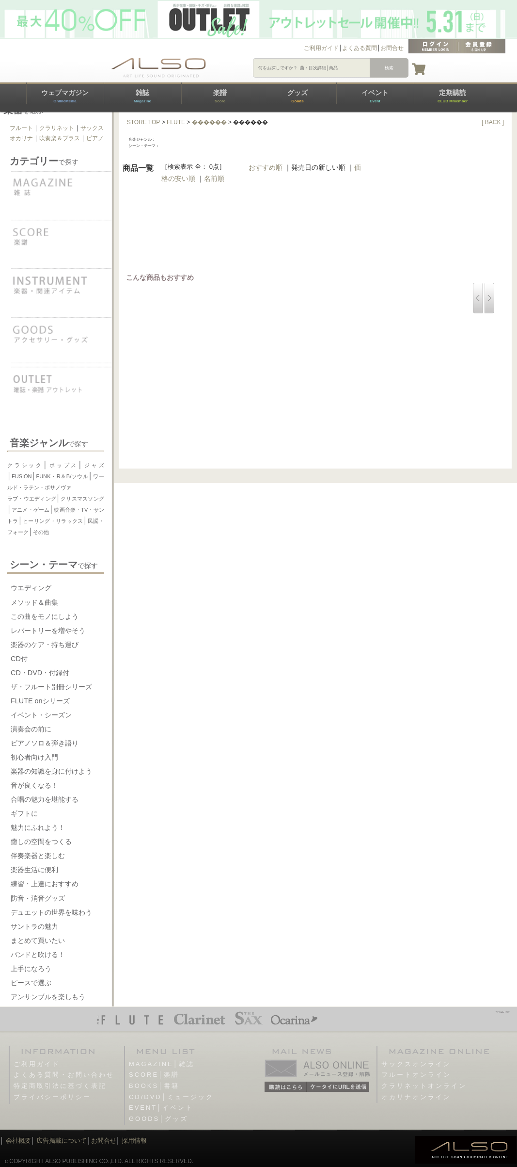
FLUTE (176, 122)
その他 (41, 532)
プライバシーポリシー (52, 1097)
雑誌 (142, 96)
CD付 (19, 659)
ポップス (62, 465)
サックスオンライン (416, 1064)
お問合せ (392, 48)
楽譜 (220, 96)
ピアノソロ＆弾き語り (44, 743)
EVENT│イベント (161, 1107)
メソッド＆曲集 (34, 602)
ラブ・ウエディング (31, 499)
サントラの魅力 (34, 926)
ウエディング (31, 588)
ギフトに (24, 813)
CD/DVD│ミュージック (171, 1097)
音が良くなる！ (34, 785)
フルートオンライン (416, 1074)
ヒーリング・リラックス (53, 521)
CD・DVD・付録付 (40, 673)
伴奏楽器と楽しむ (38, 855)
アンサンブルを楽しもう (48, 997)
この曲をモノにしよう (44, 616)
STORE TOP (143, 122)
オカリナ (21, 138)
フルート (21, 128)
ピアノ (95, 138)
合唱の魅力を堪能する (44, 799)
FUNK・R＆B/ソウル (62, 476)
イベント (375, 96)
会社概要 (18, 1140)
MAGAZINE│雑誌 (161, 1064)
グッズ (297, 96)
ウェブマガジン (65, 96)
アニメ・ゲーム (30, 510)
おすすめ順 (265, 167)
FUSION (22, 476)
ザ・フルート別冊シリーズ (51, 687)
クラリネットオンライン (424, 1085)
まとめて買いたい (38, 940)
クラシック (25, 465)
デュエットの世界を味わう (51, 912)
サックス (92, 128)
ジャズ (93, 465)
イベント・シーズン (41, 715)
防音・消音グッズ (38, 898)
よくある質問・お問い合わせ (64, 1074)
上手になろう (31, 968)
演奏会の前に (31, 729)
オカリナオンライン (416, 1097)
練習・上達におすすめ (44, 884)
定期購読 (453, 96)
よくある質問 (359, 48)
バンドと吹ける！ (38, 954)
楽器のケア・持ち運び (44, 644)
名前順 (214, 178)
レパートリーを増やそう (48, 630)
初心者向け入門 (34, 757)
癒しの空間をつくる (41, 841)
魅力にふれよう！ (38, 827)
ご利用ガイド (321, 48)
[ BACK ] (493, 122)
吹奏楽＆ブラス (59, 138)
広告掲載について (61, 1140)
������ (209, 122)
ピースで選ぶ (31, 983)
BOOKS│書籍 (154, 1085)
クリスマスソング (82, 499)
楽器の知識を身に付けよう (51, 771)
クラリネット (56, 128)
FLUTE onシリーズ (40, 701)
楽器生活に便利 (34, 870)
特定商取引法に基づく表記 (60, 1085)
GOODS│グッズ (158, 1118)
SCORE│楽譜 (154, 1074)
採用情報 (134, 1140)
